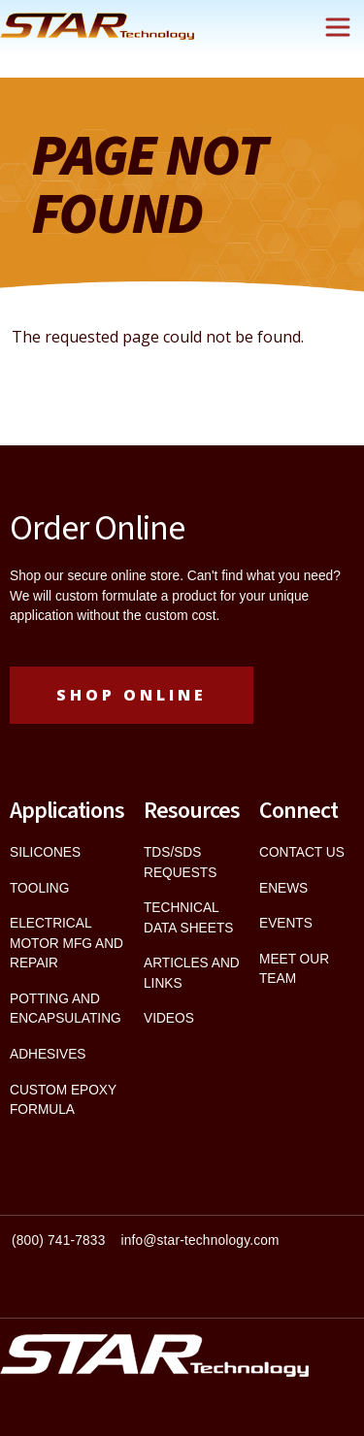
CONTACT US (302, 852)
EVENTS (286, 923)
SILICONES (45, 852)
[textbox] (182, 1249)
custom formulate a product (135, 596)
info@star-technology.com (200, 1240)
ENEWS (283, 888)
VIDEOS (169, 1018)
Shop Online (131, 694)
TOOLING (39, 888)
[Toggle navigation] (338, 27)
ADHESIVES (47, 1054)
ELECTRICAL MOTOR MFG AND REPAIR (66, 943)
